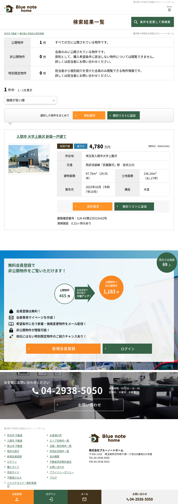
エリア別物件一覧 (59, 440)
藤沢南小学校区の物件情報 (32, 33)
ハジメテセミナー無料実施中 (21, 484)
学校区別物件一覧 (59, 451)
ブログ (53, 477)
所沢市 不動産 (10, 33)
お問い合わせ (57, 467)
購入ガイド (13, 467)
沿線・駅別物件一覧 (61, 446)
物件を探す (13, 451)
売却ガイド (13, 472)
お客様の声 (56, 435)
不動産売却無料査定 (61, 462)
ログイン (12, 462)
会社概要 (54, 456)
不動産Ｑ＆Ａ (14, 477)
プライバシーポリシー (62, 472)
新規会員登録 (14, 456)
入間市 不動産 (14, 440)
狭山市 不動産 (14, 446)
